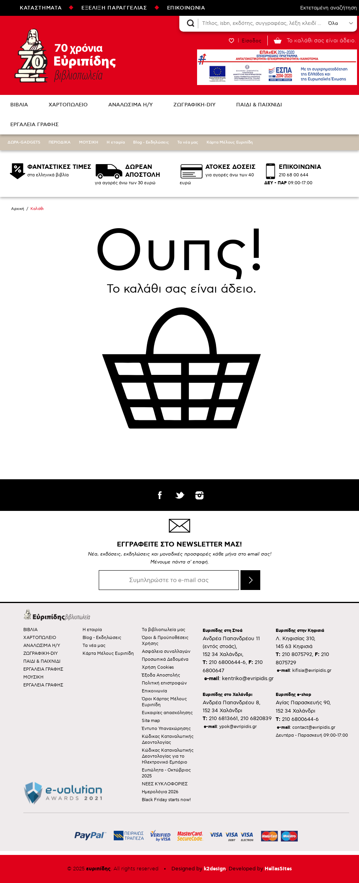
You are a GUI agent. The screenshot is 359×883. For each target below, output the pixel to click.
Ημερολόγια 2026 (160, 791)
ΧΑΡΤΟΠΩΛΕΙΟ (68, 105)
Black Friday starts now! (166, 799)
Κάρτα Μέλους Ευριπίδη (230, 142)
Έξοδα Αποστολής (161, 675)
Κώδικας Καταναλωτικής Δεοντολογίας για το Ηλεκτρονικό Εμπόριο (168, 756)
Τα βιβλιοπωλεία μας (163, 629)
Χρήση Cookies (158, 667)
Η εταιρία (116, 142)
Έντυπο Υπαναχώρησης (166, 728)
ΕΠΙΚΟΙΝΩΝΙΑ (186, 8)
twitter (180, 495)
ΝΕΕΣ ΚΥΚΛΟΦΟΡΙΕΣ (165, 784)
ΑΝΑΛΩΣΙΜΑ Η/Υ (130, 105)
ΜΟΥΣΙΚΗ (88, 142)
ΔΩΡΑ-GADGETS (24, 142)
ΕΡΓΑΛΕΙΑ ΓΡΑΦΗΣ (34, 124)
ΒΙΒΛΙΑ (19, 105)
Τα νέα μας (187, 142)
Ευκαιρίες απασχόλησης (167, 712)
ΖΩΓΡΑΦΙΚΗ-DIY (194, 105)
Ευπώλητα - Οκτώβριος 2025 (166, 773)
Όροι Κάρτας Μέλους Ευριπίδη (164, 701)
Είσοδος (251, 40)
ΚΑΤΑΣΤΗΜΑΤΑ (41, 8)
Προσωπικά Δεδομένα (165, 659)
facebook (160, 495)
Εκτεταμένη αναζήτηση (328, 8)
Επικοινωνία (154, 691)
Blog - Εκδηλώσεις (151, 142)
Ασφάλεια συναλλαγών (166, 651)
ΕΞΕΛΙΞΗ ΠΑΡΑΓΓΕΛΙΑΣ (114, 8)
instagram (199, 495)
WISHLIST (231, 40)
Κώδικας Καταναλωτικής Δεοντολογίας (168, 739)
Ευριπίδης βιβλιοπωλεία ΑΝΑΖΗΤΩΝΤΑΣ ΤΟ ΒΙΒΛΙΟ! (63, 55)
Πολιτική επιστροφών (164, 683)
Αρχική (17, 208)
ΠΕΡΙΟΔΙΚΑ (60, 142)
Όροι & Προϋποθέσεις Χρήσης (165, 640)
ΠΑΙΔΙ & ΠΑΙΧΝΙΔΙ (259, 105)
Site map (151, 720)
